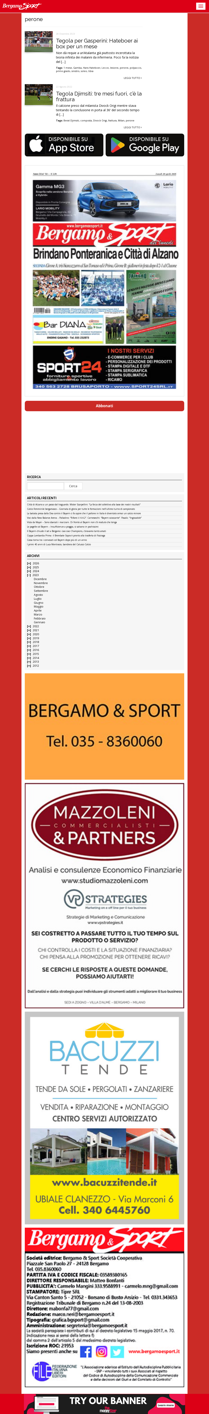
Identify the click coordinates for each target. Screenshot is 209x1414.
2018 (36, 642)
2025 (36, 567)
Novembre (41, 583)
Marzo (38, 614)
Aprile (38, 610)
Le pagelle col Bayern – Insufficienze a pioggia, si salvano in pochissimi (63, 527)
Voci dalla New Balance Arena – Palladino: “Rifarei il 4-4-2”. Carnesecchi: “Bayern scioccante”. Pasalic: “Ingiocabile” (84, 518)
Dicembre (40, 579)
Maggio (38, 606)
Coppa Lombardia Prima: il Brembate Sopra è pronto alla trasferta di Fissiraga (66, 535)
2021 (36, 630)
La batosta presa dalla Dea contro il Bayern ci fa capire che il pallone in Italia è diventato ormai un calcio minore (84, 513)
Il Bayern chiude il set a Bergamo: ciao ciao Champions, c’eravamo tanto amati (66, 531)
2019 (36, 638)
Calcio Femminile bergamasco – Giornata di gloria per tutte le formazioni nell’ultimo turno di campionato (81, 509)
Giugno (38, 603)
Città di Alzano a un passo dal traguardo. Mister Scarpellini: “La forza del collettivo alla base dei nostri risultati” (83, 504)
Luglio (38, 599)
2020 (36, 634)
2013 (36, 662)
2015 (36, 654)
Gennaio (39, 622)
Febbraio (40, 618)
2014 (36, 658)
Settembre (41, 591)
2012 (36, 666)
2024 (36, 571)
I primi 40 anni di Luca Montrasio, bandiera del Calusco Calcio (59, 544)
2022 (36, 626)
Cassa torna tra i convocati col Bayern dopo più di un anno (57, 540)
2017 (36, 646)
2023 (36, 575)
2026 (36, 563)
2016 (36, 650)
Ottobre (39, 587)
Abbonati (104, 405)
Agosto (38, 595)
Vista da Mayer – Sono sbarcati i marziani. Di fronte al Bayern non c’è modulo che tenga (72, 522)
